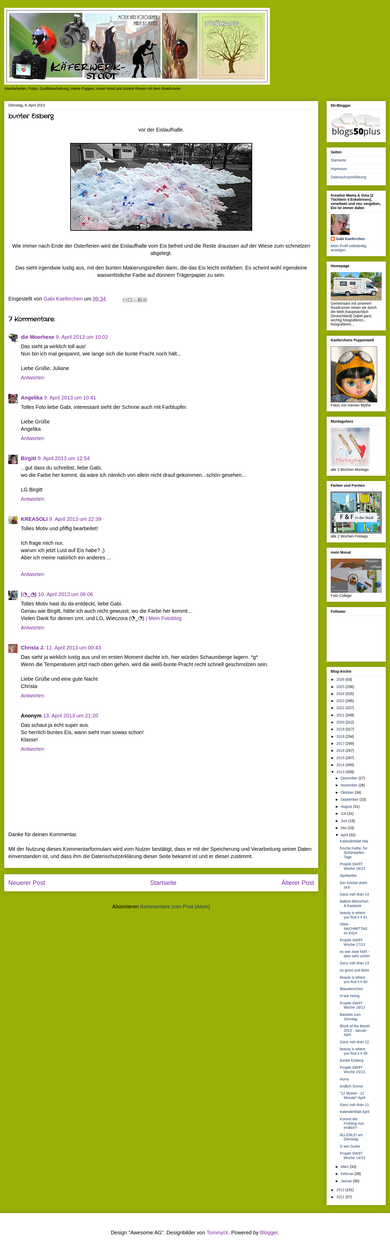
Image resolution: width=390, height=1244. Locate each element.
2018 (341, 736)
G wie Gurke (350, 1146)
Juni (344, 821)
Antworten (32, 377)
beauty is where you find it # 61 (353, 915)
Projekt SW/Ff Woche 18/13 (352, 866)
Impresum (339, 169)
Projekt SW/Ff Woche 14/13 (352, 1155)
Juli (344, 813)
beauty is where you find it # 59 (353, 1051)
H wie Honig (349, 996)
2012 (341, 1190)
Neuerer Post (26, 882)
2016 (341, 750)
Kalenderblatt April (354, 1112)
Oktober (348, 792)
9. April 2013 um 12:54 (64, 458)
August (347, 806)
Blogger (269, 1232)
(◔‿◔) (28, 594)
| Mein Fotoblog (164, 618)
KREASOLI (34, 519)
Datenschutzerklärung (348, 177)
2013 (341, 772)
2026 (341, 679)
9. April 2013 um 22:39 (75, 519)
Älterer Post (298, 882)
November (349, 785)
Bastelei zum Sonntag (350, 1016)
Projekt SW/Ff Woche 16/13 (352, 1005)
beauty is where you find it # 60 (353, 979)
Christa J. (32, 648)
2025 (341, 687)
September (350, 799)
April (345, 835)
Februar (347, 1174)
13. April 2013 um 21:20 (70, 715)
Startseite (163, 882)
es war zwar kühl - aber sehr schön (355, 953)
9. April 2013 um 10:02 (82, 337)
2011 (341, 1197)
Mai (344, 828)
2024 (341, 694)
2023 (341, 701)
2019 (341, 729)
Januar (347, 1181)
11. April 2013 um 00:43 (73, 648)
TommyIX (217, 1232)
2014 (341, 765)
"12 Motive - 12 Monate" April (352, 1095)
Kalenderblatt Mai (354, 841)
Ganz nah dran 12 (354, 1042)
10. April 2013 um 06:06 (65, 594)
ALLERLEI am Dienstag (351, 1137)
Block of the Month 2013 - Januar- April (355, 1030)
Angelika (31, 398)
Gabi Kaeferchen (350, 239)
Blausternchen (351, 989)
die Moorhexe (37, 337)
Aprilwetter (348, 875)
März (345, 1167)
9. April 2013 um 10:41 (70, 398)
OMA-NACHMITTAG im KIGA (354, 928)
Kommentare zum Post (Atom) (175, 906)
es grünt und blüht (354, 970)
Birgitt (28, 458)
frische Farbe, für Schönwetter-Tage (353, 852)
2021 (341, 715)
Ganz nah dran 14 (354, 894)
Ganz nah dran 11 (354, 1105)
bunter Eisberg (351, 1060)
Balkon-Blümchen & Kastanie (354, 903)
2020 (341, 722)
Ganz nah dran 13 (354, 963)
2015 (341, 758)
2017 (341, 743)
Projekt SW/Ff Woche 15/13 (352, 1069)
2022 (341, 708)
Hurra (344, 1079)
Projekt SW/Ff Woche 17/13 (352, 942)
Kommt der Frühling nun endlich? (352, 1123)
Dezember (349, 778)
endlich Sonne (351, 1086)
